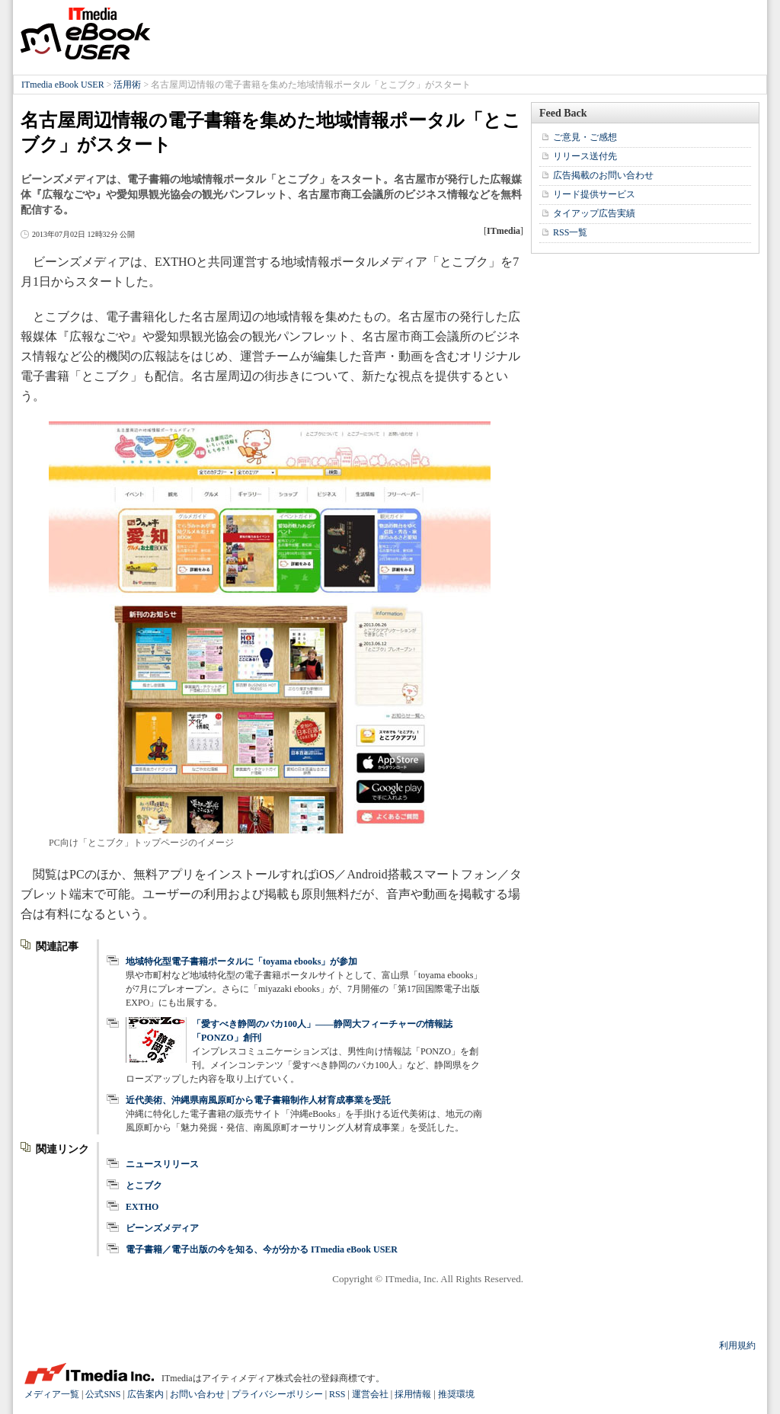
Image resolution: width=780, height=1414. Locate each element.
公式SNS (102, 1394)
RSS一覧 (570, 232)
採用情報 (413, 1394)
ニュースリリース (162, 1164)
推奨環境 (456, 1394)
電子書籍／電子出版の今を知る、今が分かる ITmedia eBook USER (262, 1249)
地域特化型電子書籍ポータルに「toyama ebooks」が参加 (241, 961)
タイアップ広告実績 (594, 213)
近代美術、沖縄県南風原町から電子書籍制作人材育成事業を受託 (258, 1100)
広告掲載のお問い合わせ (603, 175)
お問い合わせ (197, 1394)
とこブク (144, 1185)
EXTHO (142, 1206)
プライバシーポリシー (277, 1394)
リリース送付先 (585, 156)
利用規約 (737, 1345)
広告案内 (145, 1394)
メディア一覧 (51, 1394)
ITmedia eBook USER (85, 33)
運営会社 (370, 1394)
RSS (337, 1394)
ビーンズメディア (162, 1228)
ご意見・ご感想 (585, 137)
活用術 (127, 84)
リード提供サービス (594, 194)
